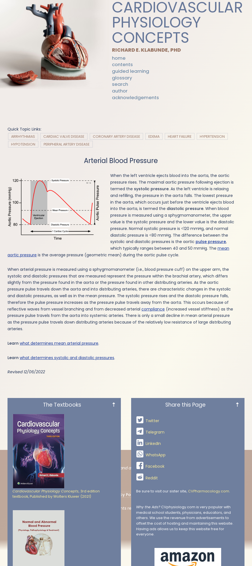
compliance (153, 309)
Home (119, 58)
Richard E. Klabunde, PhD (147, 49)
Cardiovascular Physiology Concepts (177, 22)
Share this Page (202, 558)
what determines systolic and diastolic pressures (67, 357)
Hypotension (23, 144)
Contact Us (91, 494)
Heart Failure (179, 136)
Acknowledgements (135, 97)
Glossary (122, 77)
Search (120, 84)
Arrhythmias (23, 136)
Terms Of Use (158, 494)
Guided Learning (130, 71)
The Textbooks (79, 558)
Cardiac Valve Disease (63, 136)
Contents (122, 64)
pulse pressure (211, 241)
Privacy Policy (124, 494)
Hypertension (212, 136)
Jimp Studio (191, 508)
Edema (153, 136)
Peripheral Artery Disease (66, 144)
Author (120, 91)
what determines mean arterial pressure (59, 343)
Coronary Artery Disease (116, 136)
